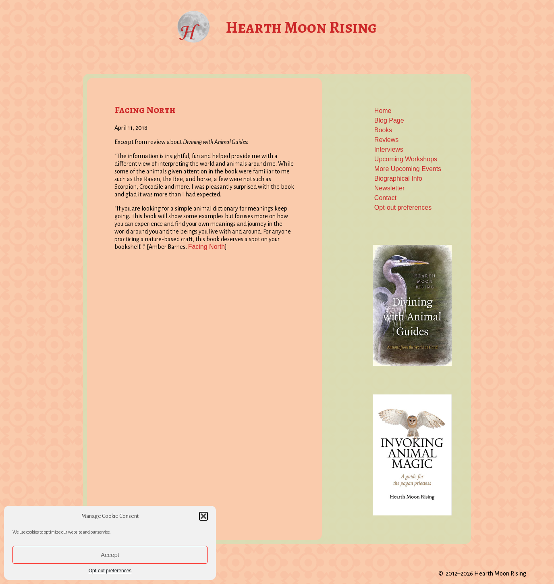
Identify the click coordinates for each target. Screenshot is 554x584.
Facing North (144, 109)
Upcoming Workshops (405, 159)
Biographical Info (398, 178)
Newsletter (389, 188)
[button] (203, 516)
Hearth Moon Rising (301, 27)
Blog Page (389, 120)
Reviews (386, 139)
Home (383, 110)
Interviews (388, 149)
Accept (110, 554)
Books (383, 130)
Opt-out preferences (110, 571)
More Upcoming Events (407, 168)
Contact (385, 197)
